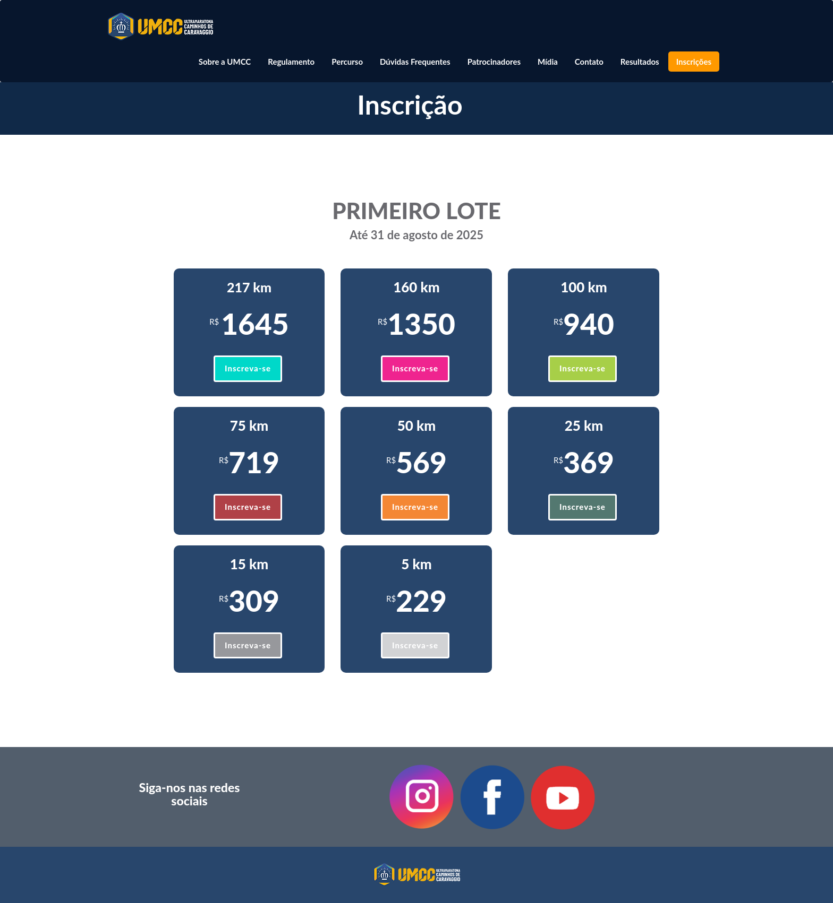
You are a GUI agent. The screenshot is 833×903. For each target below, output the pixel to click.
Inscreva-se (248, 368)
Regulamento (291, 61)
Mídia (548, 61)
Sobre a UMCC (225, 61)
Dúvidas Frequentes (415, 61)
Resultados (639, 61)
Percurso (347, 61)
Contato (589, 61)
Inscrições (693, 61)
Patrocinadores (494, 61)
